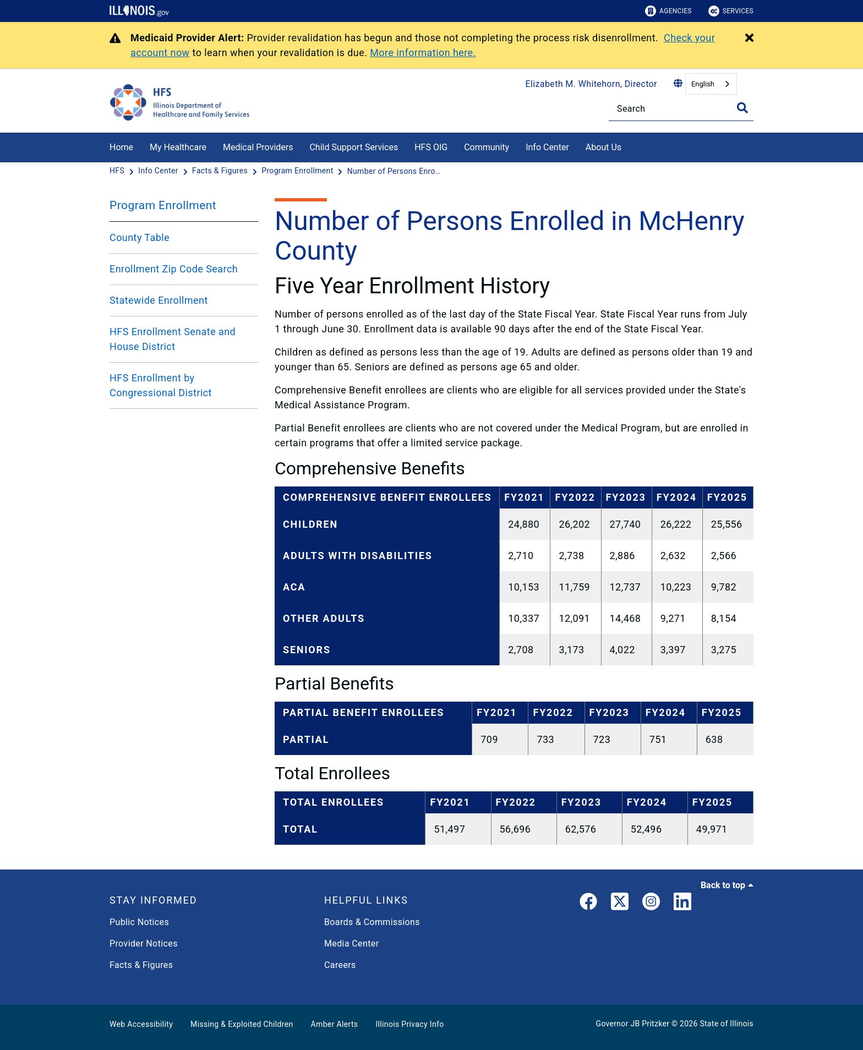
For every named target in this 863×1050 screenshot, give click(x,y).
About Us (603, 147)
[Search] (681, 109)
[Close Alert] (749, 38)
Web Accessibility (141, 1024)
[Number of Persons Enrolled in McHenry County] (394, 171)
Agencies (668, 11)
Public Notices (139, 922)
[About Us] (629, 145)
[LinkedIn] (682, 904)
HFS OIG (430, 147)
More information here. (423, 52)
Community (486, 147)
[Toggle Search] (742, 107)
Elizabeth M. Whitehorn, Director (591, 84)
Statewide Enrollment (159, 300)
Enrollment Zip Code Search (174, 269)
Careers (340, 965)
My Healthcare (178, 147)
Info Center (547, 147)
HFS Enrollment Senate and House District (173, 339)
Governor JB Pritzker (633, 1023)
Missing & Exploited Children (241, 1024)
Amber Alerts (334, 1024)
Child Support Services (353, 147)
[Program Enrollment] (298, 171)
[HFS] (118, 171)
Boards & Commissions (372, 922)
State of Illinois (726, 1023)
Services (730, 11)
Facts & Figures (141, 965)
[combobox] (711, 84)
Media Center (351, 943)
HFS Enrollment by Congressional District (161, 385)
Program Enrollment (163, 205)
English (702, 84)
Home (121, 147)
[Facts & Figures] (221, 171)
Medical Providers (258, 147)
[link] (588, 904)
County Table (140, 237)
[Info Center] (159, 171)
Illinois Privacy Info (409, 1024)
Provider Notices (144, 943)
